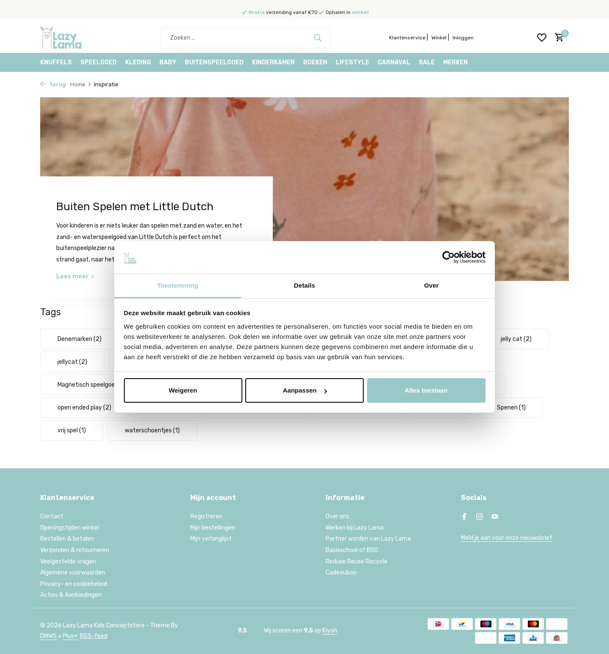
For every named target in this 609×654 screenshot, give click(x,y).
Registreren (206, 516)
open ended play (84, 407)
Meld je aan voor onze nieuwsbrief (506, 537)
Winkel (439, 38)
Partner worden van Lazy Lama (368, 538)
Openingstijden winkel (69, 527)
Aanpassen (305, 390)
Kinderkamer (273, 62)
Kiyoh (329, 630)
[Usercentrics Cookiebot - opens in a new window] (448, 257)
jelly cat (516, 339)
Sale (427, 62)
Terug (53, 84)
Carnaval (394, 62)
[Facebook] (464, 517)
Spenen (511, 407)
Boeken (315, 62)
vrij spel (72, 430)
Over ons (337, 516)
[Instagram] (479, 517)
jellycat (72, 361)
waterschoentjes (152, 430)
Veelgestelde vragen (68, 561)
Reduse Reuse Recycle (356, 561)
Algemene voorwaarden (72, 572)
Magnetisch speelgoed (93, 384)
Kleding (138, 62)
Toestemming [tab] (177, 285)
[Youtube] (494, 517)
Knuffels (56, 62)
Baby (167, 62)
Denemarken (80, 339)
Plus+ (70, 636)
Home (80, 84)
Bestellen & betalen (67, 538)
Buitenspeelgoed (214, 62)
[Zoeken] (245, 37)
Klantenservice (407, 38)
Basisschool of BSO (352, 550)
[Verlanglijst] (541, 37)
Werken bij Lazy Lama (355, 527)
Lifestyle (352, 62)
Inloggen (463, 38)
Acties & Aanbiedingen (71, 595)
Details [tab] (304, 285)
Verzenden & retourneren (74, 550)
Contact (51, 516)
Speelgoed (98, 62)
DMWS (48, 636)
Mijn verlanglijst (211, 538)
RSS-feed (93, 636)
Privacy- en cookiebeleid (73, 584)
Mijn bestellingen (212, 527)
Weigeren (183, 390)
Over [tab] (431, 285)
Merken (455, 62)
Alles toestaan (426, 390)
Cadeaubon (341, 572)
